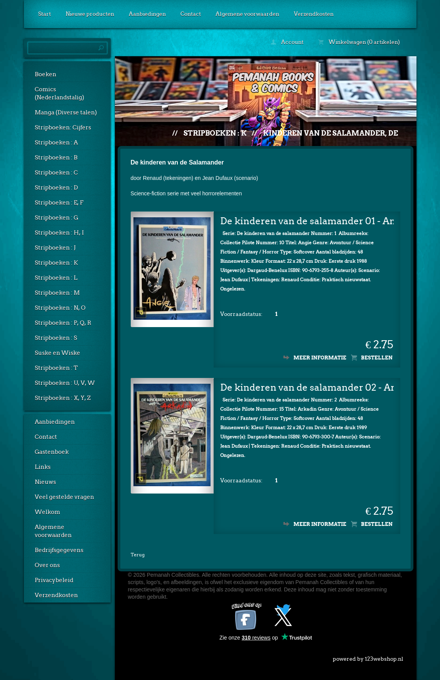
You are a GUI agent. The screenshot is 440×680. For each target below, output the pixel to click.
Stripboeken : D (56, 187)
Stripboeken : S (56, 337)
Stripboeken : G (56, 217)
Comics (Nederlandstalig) (59, 93)
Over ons (47, 565)
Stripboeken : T (56, 367)
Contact (190, 14)
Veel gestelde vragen (64, 497)
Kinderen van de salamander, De (330, 133)
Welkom (47, 512)
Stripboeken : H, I (59, 232)
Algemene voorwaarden (247, 14)
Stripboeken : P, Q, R (63, 322)
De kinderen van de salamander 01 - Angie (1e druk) (307, 219)
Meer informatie (319, 356)
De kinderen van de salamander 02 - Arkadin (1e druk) (307, 385)
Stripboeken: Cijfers (63, 127)
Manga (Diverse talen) (66, 112)
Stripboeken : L (56, 277)
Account (287, 42)
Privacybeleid (54, 580)
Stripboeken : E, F (59, 202)
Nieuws (45, 482)
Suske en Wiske (57, 352)
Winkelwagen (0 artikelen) (359, 42)
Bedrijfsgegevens (59, 550)
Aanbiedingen (147, 14)
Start (44, 14)
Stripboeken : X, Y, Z (63, 398)
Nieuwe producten (90, 14)
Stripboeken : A (56, 142)
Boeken (45, 74)
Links (43, 466)
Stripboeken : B (56, 157)
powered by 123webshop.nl (368, 656)
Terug (138, 553)
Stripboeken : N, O (60, 307)
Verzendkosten (314, 14)
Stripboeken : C (56, 172)
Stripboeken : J (55, 247)
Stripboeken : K (56, 262)
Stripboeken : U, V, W (65, 382)
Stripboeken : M (57, 292)
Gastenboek (52, 451)
